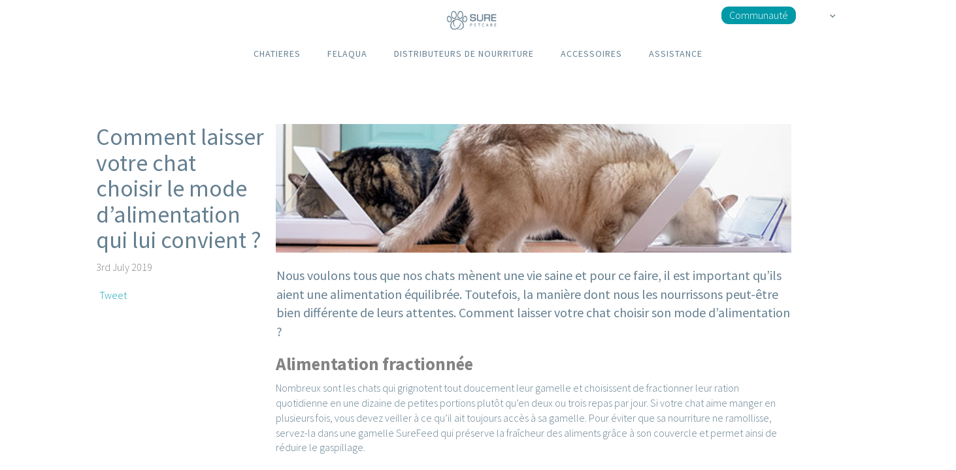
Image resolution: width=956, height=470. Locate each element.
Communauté (758, 15)
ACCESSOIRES (591, 53)
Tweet (113, 295)
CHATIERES (277, 53)
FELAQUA (347, 53)
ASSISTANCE (675, 53)
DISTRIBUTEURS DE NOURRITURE (464, 53)
